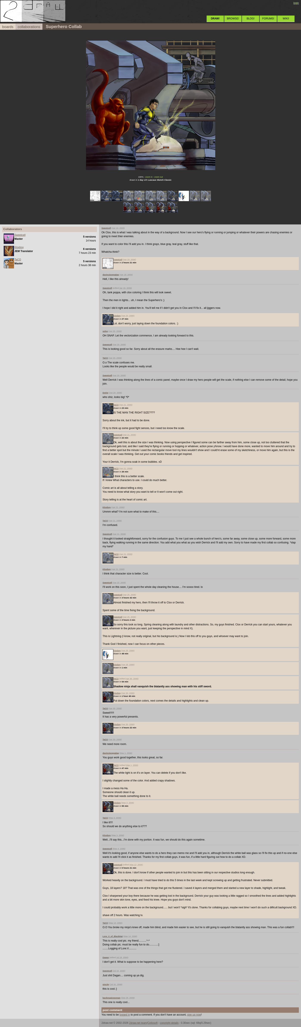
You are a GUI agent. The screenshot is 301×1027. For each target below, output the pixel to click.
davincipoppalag (111, 274)
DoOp (105, 392)
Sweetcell (19, 235)
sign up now (194, 1014)
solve (105, 331)
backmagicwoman (111, 998)
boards (7, 27)
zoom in (149, 177)
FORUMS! (268, 18)
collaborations (29, 27)
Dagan (106, 957)
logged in (125, 1014)
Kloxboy (19, 247)
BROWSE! (233, 18)
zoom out (158, 177)
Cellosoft (153, 1022)
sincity (106, 984)
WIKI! (286, 18)
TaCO (17, 259)
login (296, 3)
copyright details (169, 1022)
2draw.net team (138, 1022)
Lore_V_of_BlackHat (113, 936)
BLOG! (251, 18)
